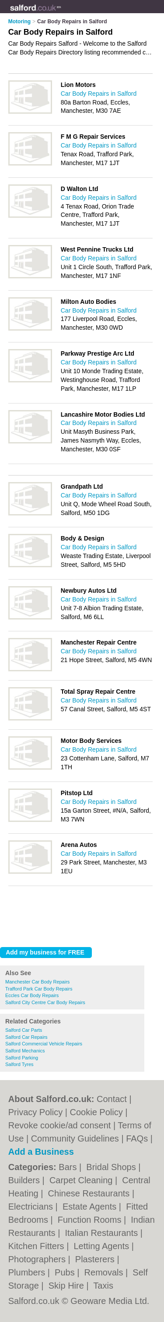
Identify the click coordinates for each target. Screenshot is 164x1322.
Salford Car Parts (23, 1030)
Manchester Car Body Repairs (37, 981)
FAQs (137, 1138)
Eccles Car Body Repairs (32, 995)
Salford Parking (21, 1057)
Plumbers (28, 1272)
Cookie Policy (96, 1112)
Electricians (32, 1206)
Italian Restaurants (102, 1233)
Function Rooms (91, 1220)
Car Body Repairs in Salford (99, 93)
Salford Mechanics (25, 1050)
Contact (112, 1099)
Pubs (66, 1272)
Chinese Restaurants (90, 1193)
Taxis (103, 1285)
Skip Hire (68, 1285)
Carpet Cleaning (82, 1180)
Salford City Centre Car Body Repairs (45, 1002)
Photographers (38, 1259)
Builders (25, 1180)
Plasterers (96, 1259)
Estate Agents (91, 1206)
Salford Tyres (19, 1064)
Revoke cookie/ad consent (59, 1125)
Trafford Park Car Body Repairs (38, 988)
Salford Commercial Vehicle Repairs (43, 1043)
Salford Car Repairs (26, 1037)
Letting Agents (102, 1246)
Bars (69, 1167)
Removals (105, 1272)
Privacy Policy (35, 1112)
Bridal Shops (112, 1167)
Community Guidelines (75, 1138)
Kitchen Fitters (37, 1246)
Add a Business (41, 1151)
